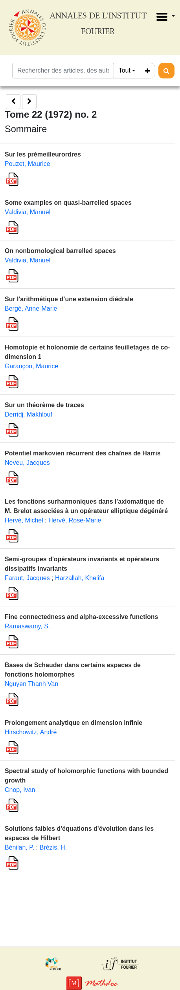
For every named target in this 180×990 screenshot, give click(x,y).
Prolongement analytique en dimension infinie (73, 722)
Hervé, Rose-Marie (74, 520)
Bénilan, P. (19, 847)
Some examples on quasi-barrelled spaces (68, 202)
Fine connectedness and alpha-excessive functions (81, 616)
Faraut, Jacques (27, 578)
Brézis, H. (53, 847)
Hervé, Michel (24, 520)
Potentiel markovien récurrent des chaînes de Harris (83, 453)
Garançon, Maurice (31, 366)
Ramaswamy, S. (27, 626)
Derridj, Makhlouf (28, 414)
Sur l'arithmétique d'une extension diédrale (69, 299)
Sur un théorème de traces (44, 405)
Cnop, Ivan (20, 789)
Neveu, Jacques (27, 462)
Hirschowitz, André (31, 732)
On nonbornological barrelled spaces (60, 251)
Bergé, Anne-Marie (31, 308)
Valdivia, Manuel (27, 212)
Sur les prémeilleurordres (43, 154)
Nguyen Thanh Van (31, 684)
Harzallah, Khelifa (79, 578)
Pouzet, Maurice (27, 163)
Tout (124, 70)
